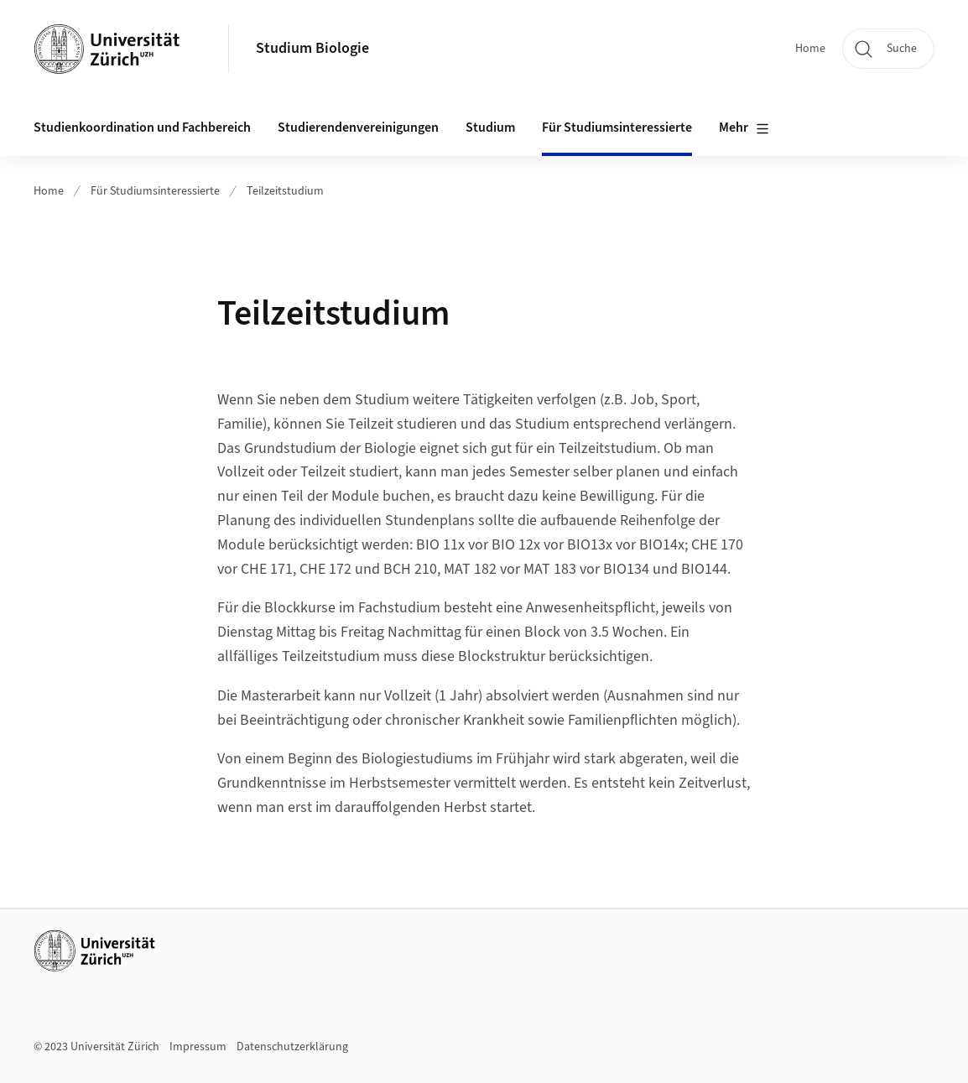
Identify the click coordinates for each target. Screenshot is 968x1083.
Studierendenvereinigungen (358, 127)
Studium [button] (490, 127)
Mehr (744, 128)
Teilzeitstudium (285, 191)
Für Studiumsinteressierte (155, 191)
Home (810, 48)
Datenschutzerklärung (292, 1047)
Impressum (197, 1047)
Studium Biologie (312, 48)
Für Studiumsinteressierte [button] (617, 127)
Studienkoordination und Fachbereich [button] (142, 127)
